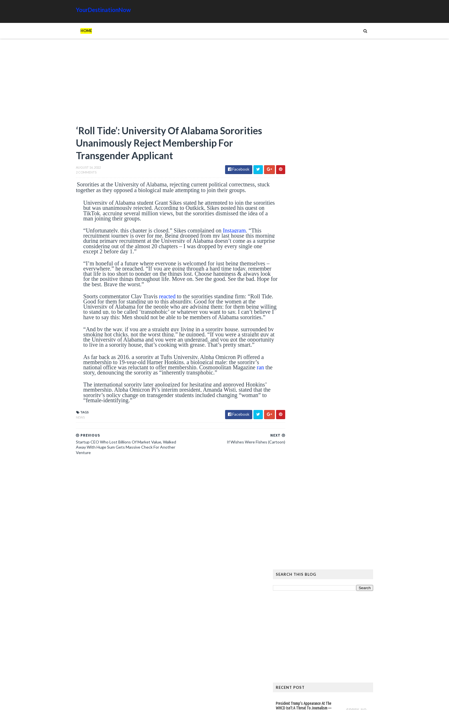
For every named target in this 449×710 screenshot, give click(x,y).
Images (333, 642)
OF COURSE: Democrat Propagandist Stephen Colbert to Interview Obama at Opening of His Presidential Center (321, 433)
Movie (351, 642)
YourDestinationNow (91, 9)
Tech (330, 651)
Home (74, 30)
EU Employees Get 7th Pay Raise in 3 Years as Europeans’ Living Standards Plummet (331, 570)
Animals (330, 633)
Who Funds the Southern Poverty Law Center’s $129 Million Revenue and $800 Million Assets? (322, 356)
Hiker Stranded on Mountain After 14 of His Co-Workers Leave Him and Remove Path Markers (333, 484)
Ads (290, 633)
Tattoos (311, 651)
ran (99, 384)
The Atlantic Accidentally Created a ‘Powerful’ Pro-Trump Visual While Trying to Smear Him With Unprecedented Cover (333, 508)
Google (364, 633)
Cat (346, 633)
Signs (292, 651)
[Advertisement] (164, 84)
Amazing (308, 633)
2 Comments (74, 174)
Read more (311, 299)
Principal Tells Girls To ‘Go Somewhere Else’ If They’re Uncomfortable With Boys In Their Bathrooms (304, 317)
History (294, 642)
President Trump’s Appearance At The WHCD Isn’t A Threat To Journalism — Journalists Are (315, 280)
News (68, 429)
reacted (155, 298)
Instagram (221, 232)
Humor (314, 642)
